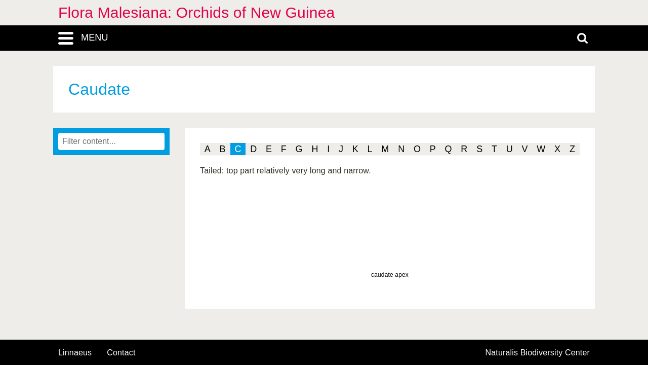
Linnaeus (75, 353)
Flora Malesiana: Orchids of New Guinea (196, 12)
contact (121, 352)
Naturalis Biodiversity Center (537, 353)
